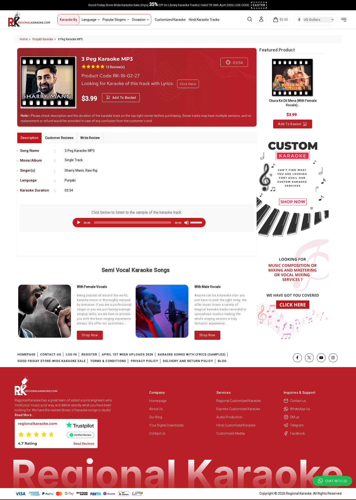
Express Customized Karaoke (238, 409)
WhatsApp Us (297, 409)
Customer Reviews (59, 138)
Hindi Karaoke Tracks (204, 19)
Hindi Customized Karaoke (236, 425)
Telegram (294, 425)
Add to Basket (292, 124)
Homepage (26, 354)
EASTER (259, 5)
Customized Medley (231, 433)
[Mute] (186, 222)
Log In (71, 354)
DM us (291, 417)
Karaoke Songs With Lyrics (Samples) (192, 354)
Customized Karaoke (170, 19)
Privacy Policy (144, 361)
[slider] (132, 222)
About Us (156, 409)
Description (29, 138)
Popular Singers (115, 19)
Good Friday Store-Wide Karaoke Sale (52, 361)
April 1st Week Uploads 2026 (127, 354)
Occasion (140, 19)
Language (91, 19)
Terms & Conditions (108, 361)
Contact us (295, 400)
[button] (332, 481)
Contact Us (50, 354)
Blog (222, 361)
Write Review (90, 138)
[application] (137, 222)
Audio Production (229, 417)
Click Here (188, 84)
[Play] (78, 222)
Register (89, 354)
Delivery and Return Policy (188, 361)
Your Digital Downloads (166, 425)
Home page (157, 401)
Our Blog (155, 417)
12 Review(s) (115, 67)
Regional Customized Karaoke (238, 401)
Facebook (294, 433)
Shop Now (90, 335)
